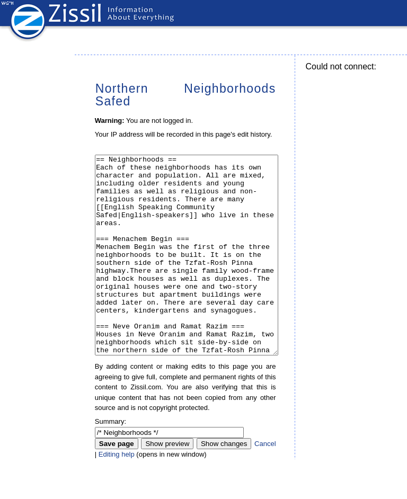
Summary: (110, 461)
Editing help (117, 494)
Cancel (265, 483)
